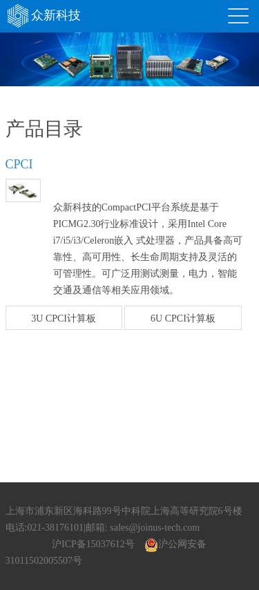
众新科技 (44, 15)
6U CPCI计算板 (183, 318)
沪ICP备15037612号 (93, 544)
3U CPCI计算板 (63, 318)
